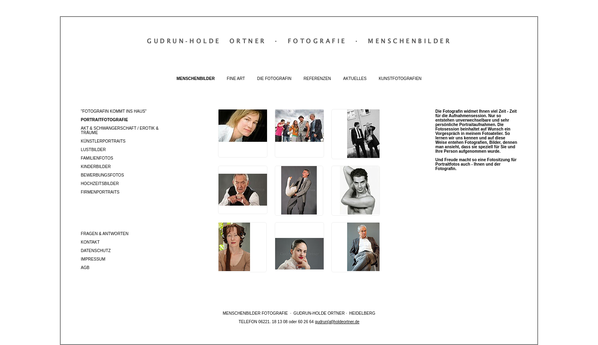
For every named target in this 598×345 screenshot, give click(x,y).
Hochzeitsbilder (100, 183)
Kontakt (90, 242)
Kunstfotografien (400, 78)
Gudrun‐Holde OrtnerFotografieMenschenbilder (299, 40)
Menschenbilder (195, 78)
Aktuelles (355, 78)
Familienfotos (97, 158)
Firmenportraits (100, 192)
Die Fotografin (274, 78)
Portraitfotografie (104, 120)
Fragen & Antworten (105, 233)
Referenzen (317, 78)
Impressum (93, 259)
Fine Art (236, 78)
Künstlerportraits (103, 141)
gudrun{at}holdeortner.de (337, 322)
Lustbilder (93, 149)
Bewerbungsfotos (102, 175)
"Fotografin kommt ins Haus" (113, 111)
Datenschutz (96, 250)
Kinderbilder (96, 166)
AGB (85, 267)
